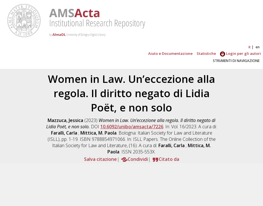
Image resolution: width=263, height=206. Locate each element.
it (249, 47)
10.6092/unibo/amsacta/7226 (131, 126)
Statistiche (206, 53)
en (258, 47)
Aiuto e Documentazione (170, 53)
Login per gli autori (240, 53)
